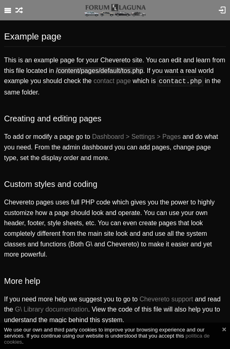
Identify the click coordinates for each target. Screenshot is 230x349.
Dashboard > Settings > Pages (136, 135)
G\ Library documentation (51, 308)
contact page (112, 80)
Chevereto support (166, 298)
